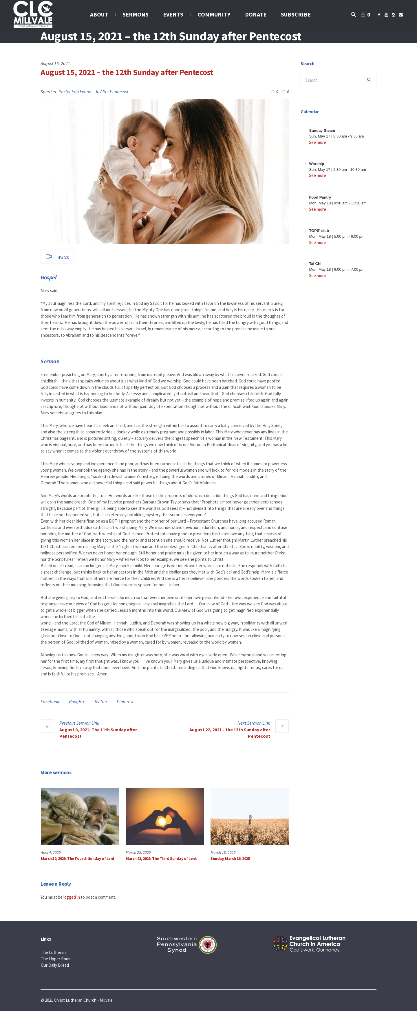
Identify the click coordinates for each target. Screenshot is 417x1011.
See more (317, 142)
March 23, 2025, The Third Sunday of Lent (161, 858)
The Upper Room (56, 958)
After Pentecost (114, 91)
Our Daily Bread (55, 965)
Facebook (50, 701)
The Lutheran (53, 952)
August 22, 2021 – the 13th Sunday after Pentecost (229, 733)
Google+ (77, 701)
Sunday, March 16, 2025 (230, 858)
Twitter (100, 701)
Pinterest (125, 701)
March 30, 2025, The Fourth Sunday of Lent (78, 858)
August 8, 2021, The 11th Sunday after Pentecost (98, 733)
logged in (71, 897)
